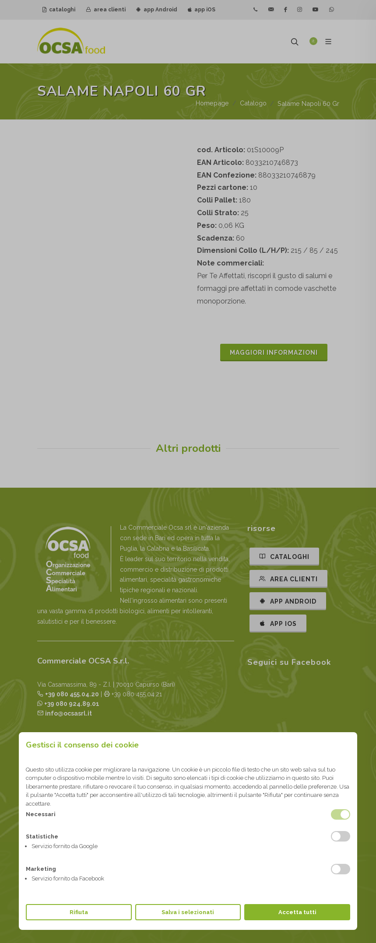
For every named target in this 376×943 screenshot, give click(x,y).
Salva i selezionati (188, 912)
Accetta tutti (297, 912)
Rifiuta (79, 912)
